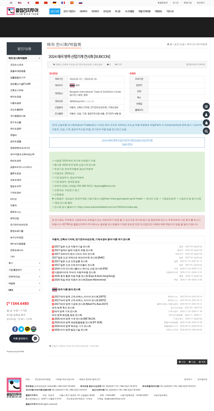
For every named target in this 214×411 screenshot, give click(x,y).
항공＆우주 (15, 186)
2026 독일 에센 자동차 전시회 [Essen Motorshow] (79, 279)
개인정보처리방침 (43, 379)
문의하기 (188, 379)
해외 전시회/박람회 (18, 58)
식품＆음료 (15, 103)
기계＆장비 (94, 346)
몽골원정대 (163, 3)
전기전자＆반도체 (80, 346)
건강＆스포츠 (16, 64)
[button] (182, 361)
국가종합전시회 (17, 116)
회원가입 (188, 3)
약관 (28, 379)
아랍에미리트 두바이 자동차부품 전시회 (74, 272)
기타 (12, 256)
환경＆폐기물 (16, 231)
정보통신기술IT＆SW (20, 84)
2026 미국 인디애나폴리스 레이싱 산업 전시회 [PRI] (80, 268)
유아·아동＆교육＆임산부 (22, 154)
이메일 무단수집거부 (65, 379)
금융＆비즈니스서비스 (21, 167)
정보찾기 (201, 3)
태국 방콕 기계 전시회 (64, 311)
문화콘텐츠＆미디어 (20, 148)
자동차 (55, 346)
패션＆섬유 (15, 160)
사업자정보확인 (160, 395)
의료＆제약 (15, 180)
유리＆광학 (15, 128)
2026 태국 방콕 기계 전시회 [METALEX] (73, 318)
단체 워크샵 (14, 276)
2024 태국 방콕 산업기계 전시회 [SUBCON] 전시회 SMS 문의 (127, 142)
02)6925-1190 (115, 390)
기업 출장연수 (15, 269)
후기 (11, 263)
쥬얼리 (13, 135)
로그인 (176, 3)
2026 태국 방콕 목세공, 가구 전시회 (71, 326)
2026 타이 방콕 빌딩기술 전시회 (70, 329)
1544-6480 (52, 386)
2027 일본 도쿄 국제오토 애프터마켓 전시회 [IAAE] (78, 257)
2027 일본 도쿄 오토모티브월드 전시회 (73, 265)
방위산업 (14, 218)
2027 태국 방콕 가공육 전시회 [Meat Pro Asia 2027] (80, 304)
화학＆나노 (15, 212)
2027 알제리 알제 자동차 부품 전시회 (72, 250)
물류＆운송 (15, 173)
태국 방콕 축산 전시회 (63, 307)
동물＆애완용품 (17, 71)
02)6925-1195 (170, 386)
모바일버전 (202, 379)
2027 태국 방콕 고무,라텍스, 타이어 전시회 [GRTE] (79, 296)
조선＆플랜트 (16, 109)
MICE (11, 290)
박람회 (12, 283)
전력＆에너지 (16, 250)
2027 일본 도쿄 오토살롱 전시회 (70, 261)
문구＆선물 (15, 122)
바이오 (13, 199)
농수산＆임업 (16, 237)
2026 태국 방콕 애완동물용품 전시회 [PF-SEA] (77, 322)
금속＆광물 (15, 141)
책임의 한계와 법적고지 (89, 379)
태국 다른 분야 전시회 (69, 289)
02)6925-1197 (112, 386)
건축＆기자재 (65, 346)
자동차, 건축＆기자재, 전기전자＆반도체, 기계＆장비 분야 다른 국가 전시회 (91, 239)
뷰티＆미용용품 (17, 243)
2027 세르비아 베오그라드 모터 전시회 (73, 254)
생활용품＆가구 (17, 77)
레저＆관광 (15, 96)
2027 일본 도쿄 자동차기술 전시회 (71, 246)
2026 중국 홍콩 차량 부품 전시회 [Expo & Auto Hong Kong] (83, 276)
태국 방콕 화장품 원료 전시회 (67, 315)
